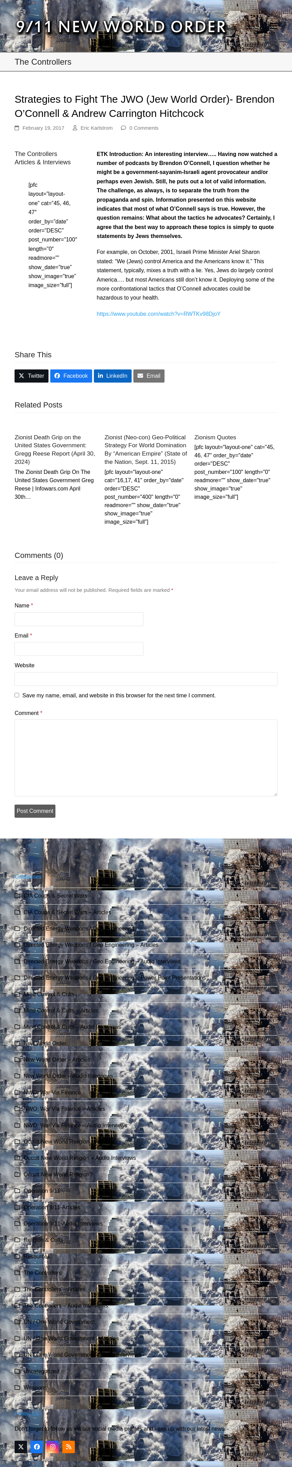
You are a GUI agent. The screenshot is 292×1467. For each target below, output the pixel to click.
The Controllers (42, 1273)
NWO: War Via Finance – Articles (64, 1109)
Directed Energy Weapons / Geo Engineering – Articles (91, 945)
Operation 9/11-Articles (52, 1207)
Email (23, 636)
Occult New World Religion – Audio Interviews (80, 1158)
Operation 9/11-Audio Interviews (63, 1224)
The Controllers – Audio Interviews (66, 1306)
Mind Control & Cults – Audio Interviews (72, 1027)
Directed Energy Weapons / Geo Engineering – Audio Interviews (102, 961)
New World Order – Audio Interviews (68, 1076)
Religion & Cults (43, 1240)
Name (24, 605)
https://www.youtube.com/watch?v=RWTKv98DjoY (159, 314)
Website (25, 665)
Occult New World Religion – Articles (68, 1142)
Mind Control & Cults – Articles (61, 1011)
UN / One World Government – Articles (71, 1338)
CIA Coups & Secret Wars (55, 896)
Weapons (35, 1388)
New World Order (45, 1043)
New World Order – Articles (57, 1060)
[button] (273, 26)
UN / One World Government (59, 1322)
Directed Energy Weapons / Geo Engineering (79, 929)
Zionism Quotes (215, 437)
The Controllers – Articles (55, 1289)
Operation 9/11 (42, 1191)
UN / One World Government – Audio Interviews (82, 1355)
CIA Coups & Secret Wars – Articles (67, 912)
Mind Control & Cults (49, 994)
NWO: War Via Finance (52, 1092)
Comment (28, 713)
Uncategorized (41, 1371)
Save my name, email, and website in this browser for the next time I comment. (119, 695)
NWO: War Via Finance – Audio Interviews (75, 1125)
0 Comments (144, 128)
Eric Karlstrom (97, 128)
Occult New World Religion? (58, 1174)
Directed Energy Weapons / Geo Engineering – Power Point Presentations (115, 978)
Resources (37, 1256)
